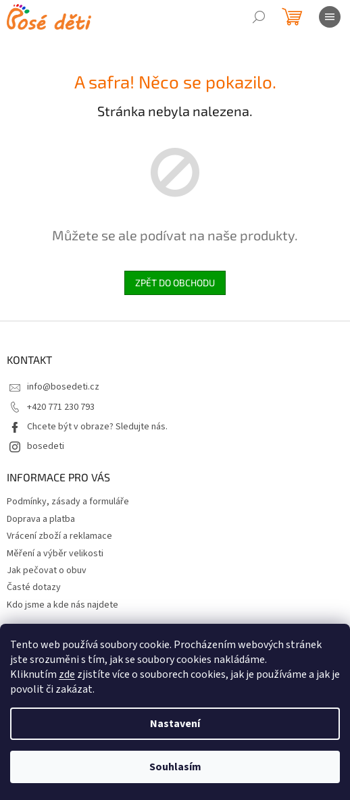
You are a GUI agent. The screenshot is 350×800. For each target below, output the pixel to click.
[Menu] (329, 16)
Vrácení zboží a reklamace (59, 536)
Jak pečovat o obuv (46, 570)
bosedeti (45, 446)
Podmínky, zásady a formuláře (68, 501)
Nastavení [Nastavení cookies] (175, 723)
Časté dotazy (34, 587)
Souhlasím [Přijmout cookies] (175, 766)
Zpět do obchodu (175, 282)
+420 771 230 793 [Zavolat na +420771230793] (61, 407)
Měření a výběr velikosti (55, 553)
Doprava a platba (41, 519)
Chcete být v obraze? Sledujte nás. (97, 426)
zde (67, 674)
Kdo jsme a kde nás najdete (62, 605)
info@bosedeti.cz (63, 387)
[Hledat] (258, 16)
